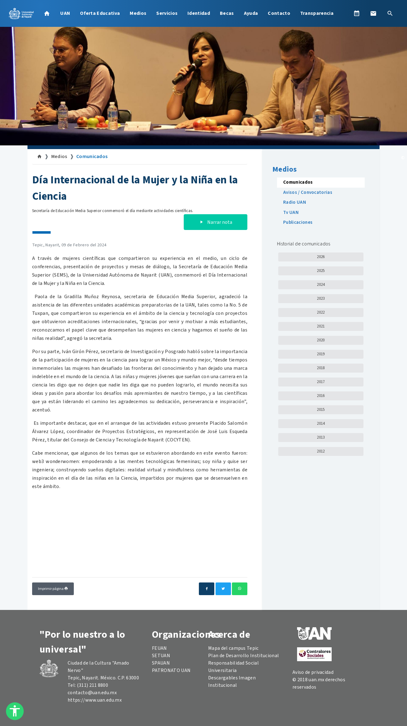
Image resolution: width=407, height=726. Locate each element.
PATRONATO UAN (171, 670)
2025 (321, 270)
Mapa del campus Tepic (233, 648)
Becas (227, 13)
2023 (321, 298)
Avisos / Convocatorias (307, 192)
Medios (138, 13)
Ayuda (251, 13)
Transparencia (317, 13)
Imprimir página (53, 588)
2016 (321, 395)
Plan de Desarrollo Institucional (243, 655)
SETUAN (161, 655)
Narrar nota (215, 222)
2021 (321, 326)
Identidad (198, 13)
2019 (321, 354)
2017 (321, 382)
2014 (321, 423)
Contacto (279, 13)
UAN (65, 13)
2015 (321, 409)
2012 (321, 451)
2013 (321, 437)
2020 (321, 340)
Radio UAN (294, 202)
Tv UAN (291, 212)
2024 (321, 284)
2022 (321, 312)
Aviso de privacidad (313, 672)
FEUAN (159, 648)
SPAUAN (161, 663)
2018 (321, 368)
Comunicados (92, 156)
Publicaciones (298, 222)
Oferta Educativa (100, 13)
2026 (321, 257)
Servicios (167, 13)
